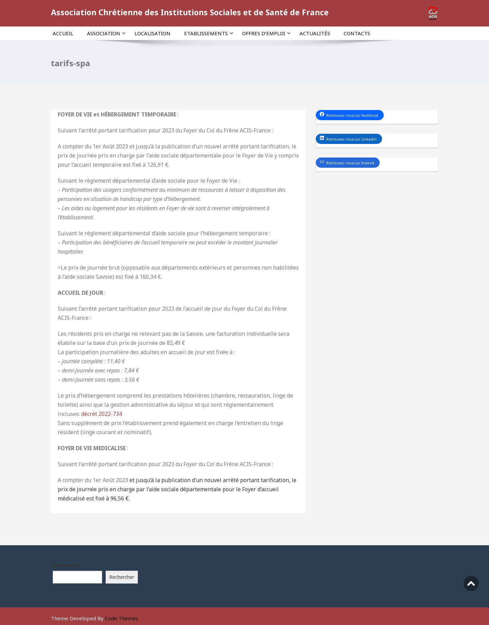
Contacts (357, 33)
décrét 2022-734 (101, 414)
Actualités (315, 33)
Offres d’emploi (266, 33)
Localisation (152, 33)
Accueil (63, 33)
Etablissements (208, 33)
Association (106, 33)
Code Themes (121, 618)
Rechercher (66, 565)
